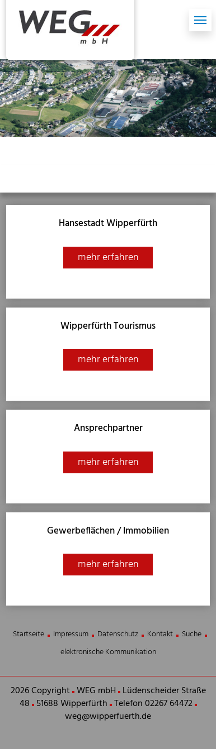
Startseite (28, 634)
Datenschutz (117, 634)
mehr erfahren (108, 257)
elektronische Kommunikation (108, 652)
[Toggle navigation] (200, 20)
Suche (191, 634)
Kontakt (160, 634)
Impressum (70, 634)
